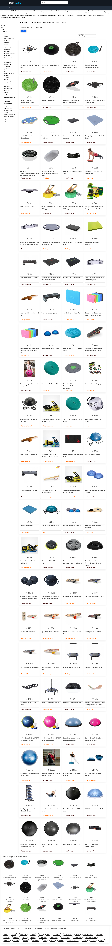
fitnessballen (4, 13)
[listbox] (87, 35)
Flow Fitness (67, 934)
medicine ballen (87, 13)
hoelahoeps (55, 13)
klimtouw (63, 13)
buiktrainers (35, 11)
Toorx (52, 940)
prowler (16, 15)
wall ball (89, 15)
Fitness (5, 31)
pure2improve (77, 937)
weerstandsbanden (6, 17)
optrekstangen (106, 13)
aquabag (3, 11)
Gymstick (99, 934)
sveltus (25, 940)
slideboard (36, 15)
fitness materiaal (8, 34)
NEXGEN (33, 937)
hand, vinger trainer (46, 13)
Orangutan (54, 937)
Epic (48, 934)
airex (5, 934)
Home (10, 8)
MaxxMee (15, 937)
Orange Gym (42, 937)
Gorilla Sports (88, 934)
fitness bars (80, 11)
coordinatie (51, 11)
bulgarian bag (43, 11)
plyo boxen (3, 15)
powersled (10, 15)
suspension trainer (81, 15)
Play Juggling (65, 937)
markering (69, 13)
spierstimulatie (52, 15)
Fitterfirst (57, 934)
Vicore (84, 940)
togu (44, 940)
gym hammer (29, 13)
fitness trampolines (103, 11)
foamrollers (21, 13)
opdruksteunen (97, 13)
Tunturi (61, 940)
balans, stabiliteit (11, 11)
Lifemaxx (6, 937)
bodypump (27, 11)
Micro (24, 937)
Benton (33, 934)
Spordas (16, 940)
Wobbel (102, 940)
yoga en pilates (16, 17)
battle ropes (20, 11)
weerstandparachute (99, 15)
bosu (40, 934)
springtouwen (61, 15)
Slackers (6, 940)
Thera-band (35, 940)
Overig (23, 17)
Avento (14, 934)
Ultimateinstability (73, 940)
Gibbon (77, 934)
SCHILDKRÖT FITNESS (91, 937)
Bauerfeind (23, 934)
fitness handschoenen (90, 11)
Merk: (23, 31)
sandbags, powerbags (26, 15)
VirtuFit (93, 940)
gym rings (37, 13)
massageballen (77, 13)
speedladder (44, 15)
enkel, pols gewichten (69, 11)
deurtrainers (59, 11)
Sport (4, 27)
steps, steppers (70, 15)
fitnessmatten (12, 13)
